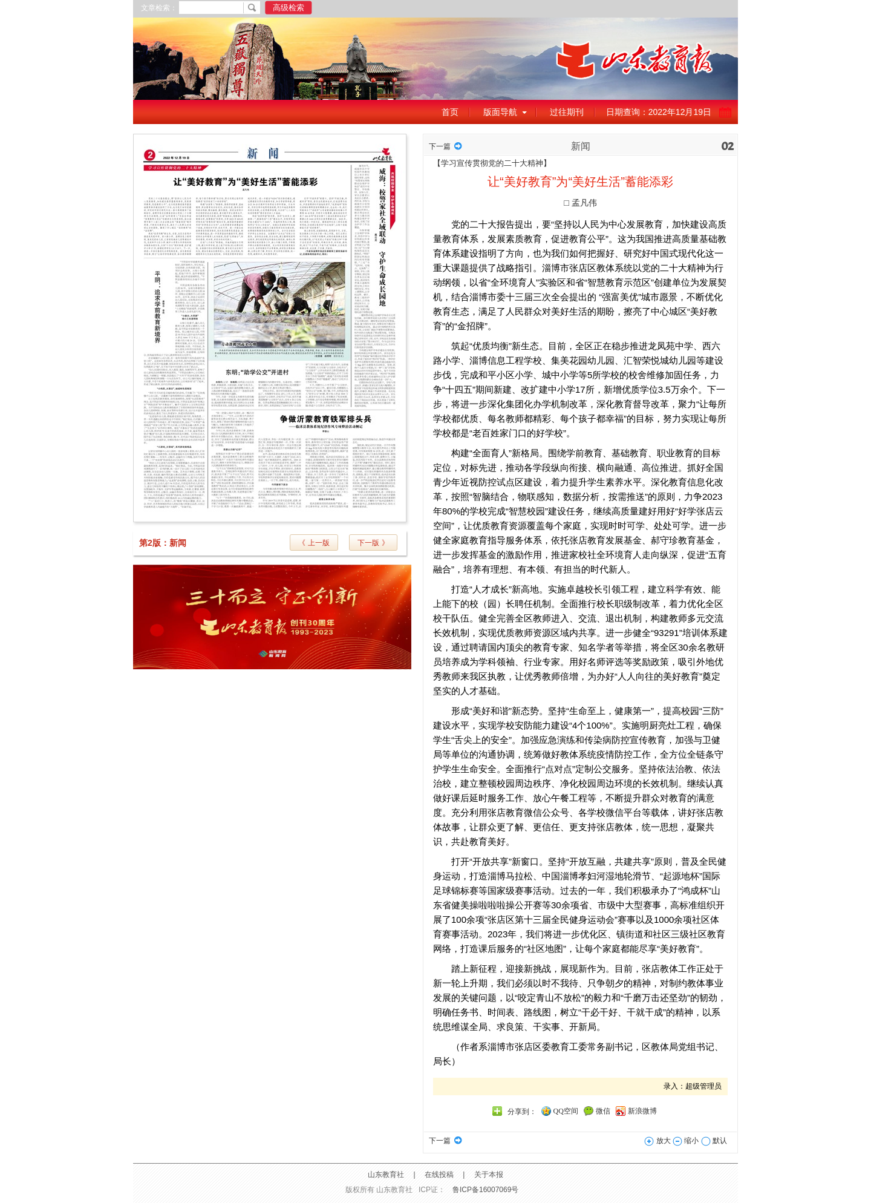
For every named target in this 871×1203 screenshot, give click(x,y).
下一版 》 (372, 543)
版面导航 (500, 112)
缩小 (686, 1140)
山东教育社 (386, 1174)
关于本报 (488, 1174)
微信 (603, 1111)
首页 (450, 112)
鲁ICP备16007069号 (485, 1189)
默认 (714, 1140)
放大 (657, 1140)
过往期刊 (567, 112)
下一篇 (440, 146)
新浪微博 (642, 1111)
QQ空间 (565, 1111)
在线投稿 (439, 1174)
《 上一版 (313, 543)
